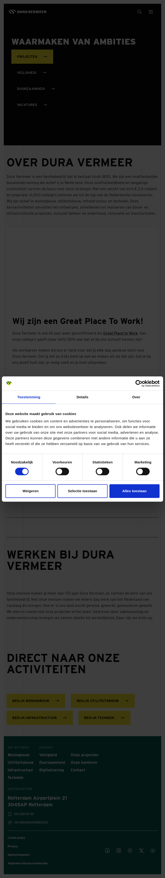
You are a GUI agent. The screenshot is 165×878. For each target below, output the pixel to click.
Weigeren (30, 491)
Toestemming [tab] (28, 397)
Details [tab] (82, 397)
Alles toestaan (134, 491)
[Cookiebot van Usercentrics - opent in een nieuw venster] (139, 383)
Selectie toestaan (82, 491)
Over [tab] (136, 397)
